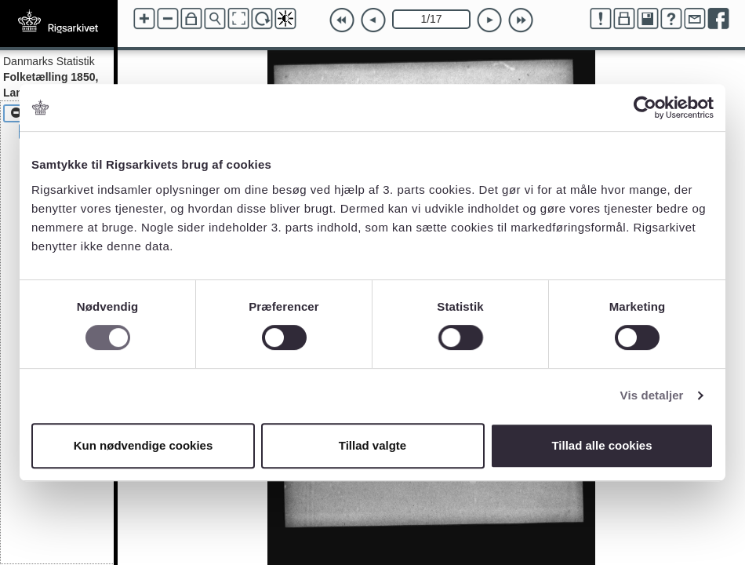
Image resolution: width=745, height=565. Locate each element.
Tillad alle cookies (601, 445)
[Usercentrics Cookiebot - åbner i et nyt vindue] (645, 107)
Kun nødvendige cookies (143, 445)
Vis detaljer (652, 395)
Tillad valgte (372, 445)
